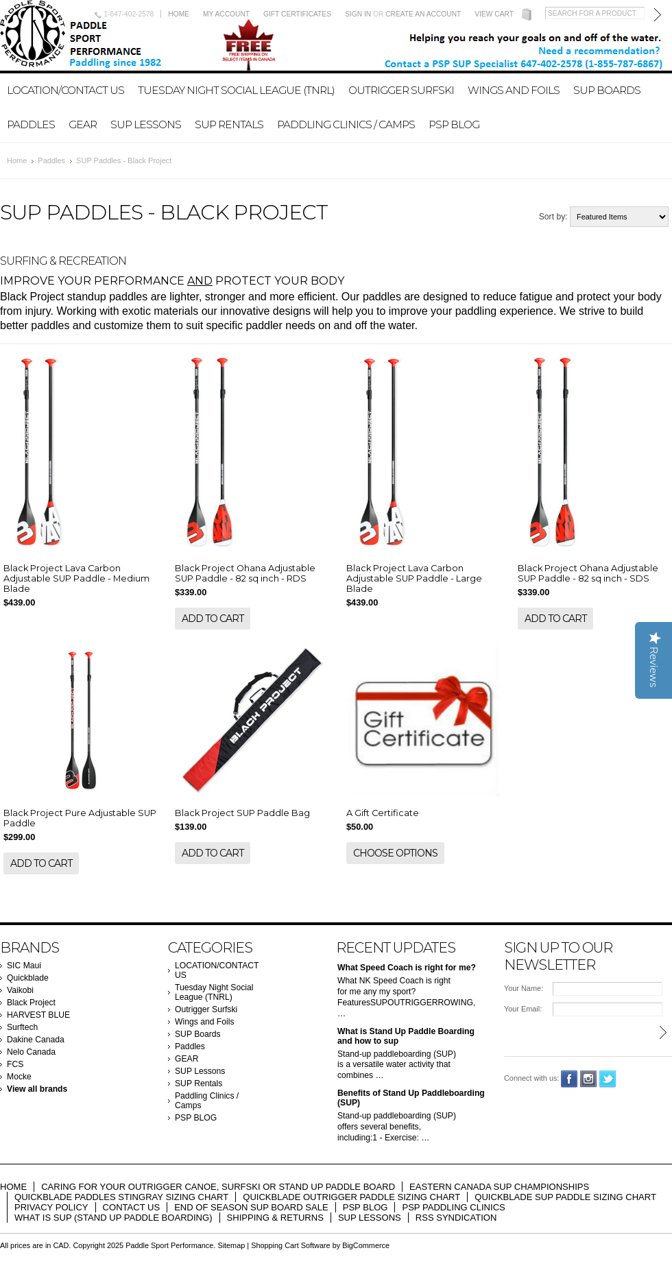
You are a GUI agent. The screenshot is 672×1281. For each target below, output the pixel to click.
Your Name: (523, 988)
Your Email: (523, 1009)
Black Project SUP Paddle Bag (242, 813)
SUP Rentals (229, 124)
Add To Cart (212, 618)
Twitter (607, 1079)
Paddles (31, 124)
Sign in (358, 14)
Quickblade (28, 978)
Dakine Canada (35, 1039)
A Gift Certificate (382, 813)
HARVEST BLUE (38, 1015)
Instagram (588, 1079)
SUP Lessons (145, 124)
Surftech (22, 1027)
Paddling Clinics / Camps (346, 124)
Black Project (31, 1002)
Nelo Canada (31, 1052)
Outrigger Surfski (401, 90)
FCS (15, 1064)
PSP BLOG (454, 124)
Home (178, 14)
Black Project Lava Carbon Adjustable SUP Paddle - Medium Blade (76, 578)
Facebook (569, 1079)
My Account (226, 14)
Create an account (423, 14)
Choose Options (395, 853)
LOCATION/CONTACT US (65, 90)
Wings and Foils (514, 90)
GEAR (83, 124)
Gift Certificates (297, 14)
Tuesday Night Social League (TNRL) (236, 90)
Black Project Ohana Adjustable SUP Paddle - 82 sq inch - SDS (588, 573)
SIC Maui (24, 965)
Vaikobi (20, 990)
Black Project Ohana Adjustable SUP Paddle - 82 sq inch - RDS (245, 573)
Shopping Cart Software (290, 1245)
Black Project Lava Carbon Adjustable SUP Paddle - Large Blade (414, 578)
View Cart (494, 14)
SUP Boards (606, 90)
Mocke (19, 1076)
